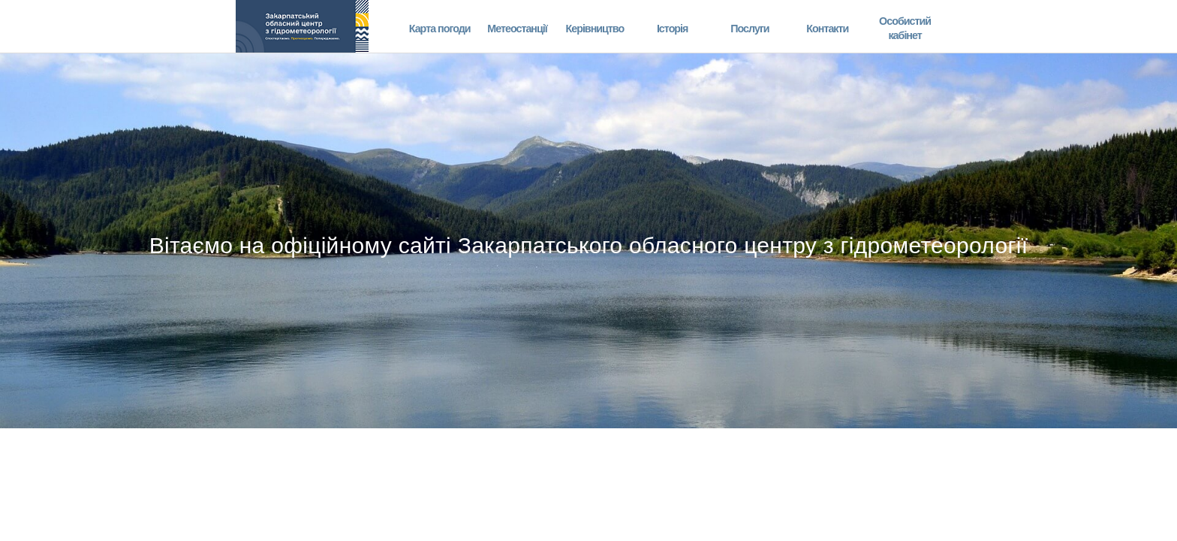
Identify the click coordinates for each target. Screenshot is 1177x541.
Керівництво (594, 28)
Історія (672, 28)
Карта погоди (440, 28)
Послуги (749, 28)
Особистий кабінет (905, 28)
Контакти (827, 28)
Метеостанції (517, 28)
